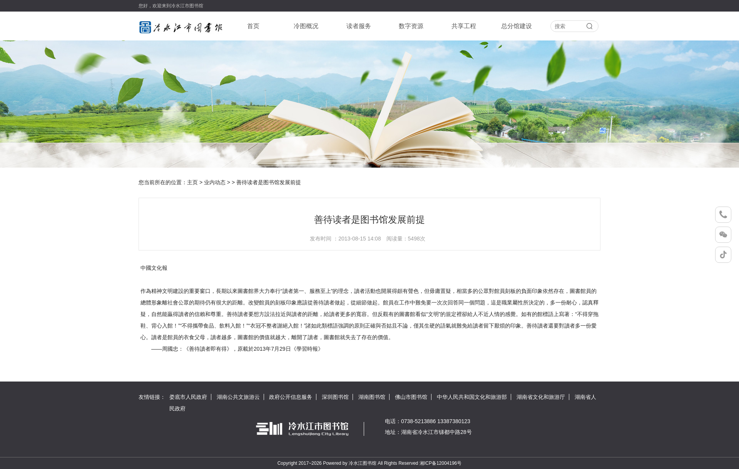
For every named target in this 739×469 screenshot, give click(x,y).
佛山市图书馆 (411, 397)
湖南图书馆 (371, 397)
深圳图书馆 (335, 397)
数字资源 (411, 26)
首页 (253, 26)
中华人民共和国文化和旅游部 (472, 397)
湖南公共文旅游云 (238, 397)
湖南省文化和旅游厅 (541, 397)
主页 (192, 182)
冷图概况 (306, 26)
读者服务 (358, 26)
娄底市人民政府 (188, 397)
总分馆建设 (516, 26)
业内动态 (215, 182)
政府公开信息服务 (290, 397)
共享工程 (463, 26)
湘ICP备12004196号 (440, 463)
